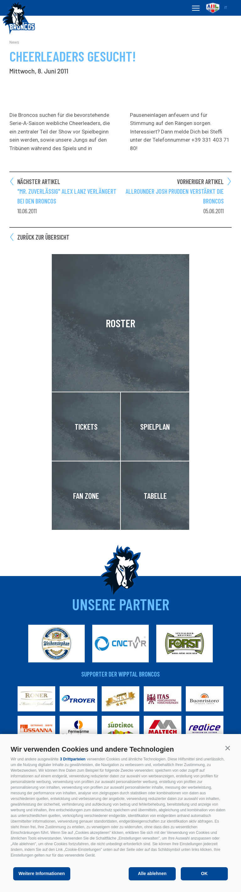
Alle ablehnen (152, 873)
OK (204, 873)
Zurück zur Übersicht (43, 237)
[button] (227, 748)
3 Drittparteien (72, 759)
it (225, 7)
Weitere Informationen (42, 873)
